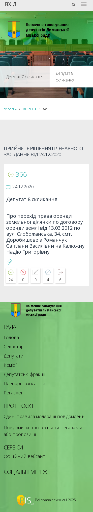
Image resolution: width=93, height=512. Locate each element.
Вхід (10, 4)
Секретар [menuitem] (14, 347)
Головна (10, 109)
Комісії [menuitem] (10, 365)
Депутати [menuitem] (14, 356)
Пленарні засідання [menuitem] (24, 383)
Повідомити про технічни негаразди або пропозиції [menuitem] (43, 431)
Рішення (29, 109)
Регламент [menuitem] (15, 393)
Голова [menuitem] (11, 337)
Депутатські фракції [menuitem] (24, 374)
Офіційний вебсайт (24, 456)
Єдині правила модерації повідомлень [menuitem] (44, 416)
